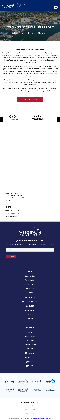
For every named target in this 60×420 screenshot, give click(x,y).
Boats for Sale (30, 276)
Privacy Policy (30, 409)
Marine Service (30, 297)
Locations (30, 323)
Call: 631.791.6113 (30, 311)
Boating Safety (30, 336)
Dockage (31, 33)
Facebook (30, 357)
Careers (30, 319)
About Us (30, 315)
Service (22, 33)
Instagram (30, 353)
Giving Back (30, 340)
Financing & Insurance (30, 301)
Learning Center (30, 344)
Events (30, 332)
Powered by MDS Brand (30, 402)
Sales (14, 33)
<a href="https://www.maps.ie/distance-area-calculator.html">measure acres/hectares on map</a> (30, 160)
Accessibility (30, 406)
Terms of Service (30, 413)
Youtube (30, 362)
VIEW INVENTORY (30, 100)
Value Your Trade (30, 284)
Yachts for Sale (30, 280)
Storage (41, 33)
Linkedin (30, 366)
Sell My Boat (30, 288)
